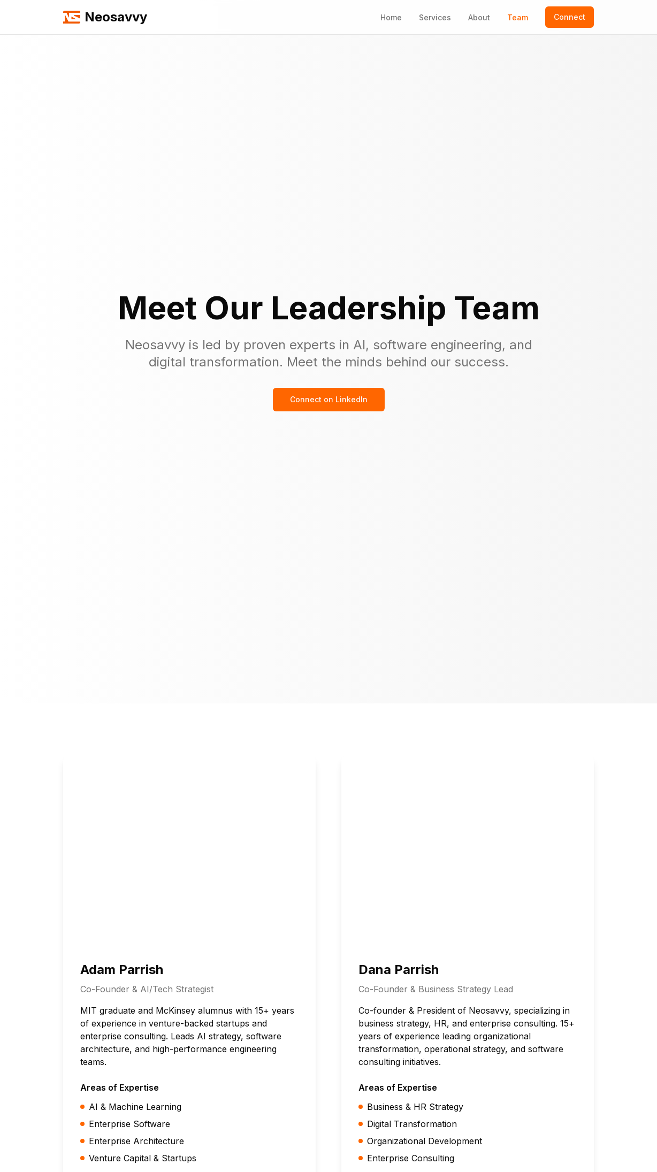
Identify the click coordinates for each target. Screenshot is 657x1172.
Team (517, 17)
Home (391, 17)
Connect (569, 16)
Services (435, 17)
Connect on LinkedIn (329, 399)
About (479, 17)
